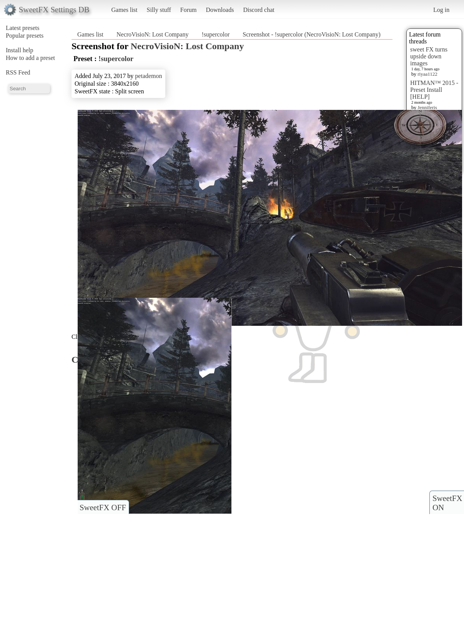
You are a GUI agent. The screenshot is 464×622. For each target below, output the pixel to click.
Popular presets (24, 35)
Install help (19, 50)
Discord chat (258, 10)
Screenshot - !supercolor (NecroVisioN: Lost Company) (312, 34)
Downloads (220, 10)
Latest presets (23, 28)
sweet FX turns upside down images (428, 56)
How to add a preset (30, 58)
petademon (148, 76)
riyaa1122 (427, 74)
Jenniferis (427, 107)
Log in (441, 10)
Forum (188, 10)
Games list (124, 10)
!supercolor (215, 34)
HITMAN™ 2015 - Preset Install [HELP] (434, 90)
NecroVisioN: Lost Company (152, 34)
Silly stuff (159, 10)
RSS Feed (18, 72)
